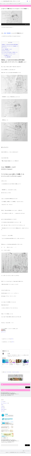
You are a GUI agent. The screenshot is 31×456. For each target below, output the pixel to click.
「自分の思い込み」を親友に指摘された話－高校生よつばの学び (25, 365)
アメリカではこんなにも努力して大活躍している (9, 52)
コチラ (12, 338)
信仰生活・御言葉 (3, 411)
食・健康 (21, 362)
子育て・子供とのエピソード (4, 405)
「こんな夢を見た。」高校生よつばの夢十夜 (12, 364)
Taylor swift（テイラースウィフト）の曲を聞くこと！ (10, 46)
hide (11, 42)
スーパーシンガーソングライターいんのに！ (9, 53)
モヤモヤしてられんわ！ (6, 50)
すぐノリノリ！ (4, 47)
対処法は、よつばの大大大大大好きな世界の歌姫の (10, 44)
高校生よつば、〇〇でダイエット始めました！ (19, 364)
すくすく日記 (27, 24)
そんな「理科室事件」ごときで (7, 49)
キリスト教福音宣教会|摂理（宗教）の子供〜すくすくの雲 (14, 454)
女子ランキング (3, 331)
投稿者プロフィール (8, 55)
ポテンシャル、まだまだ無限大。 (5, 364)
